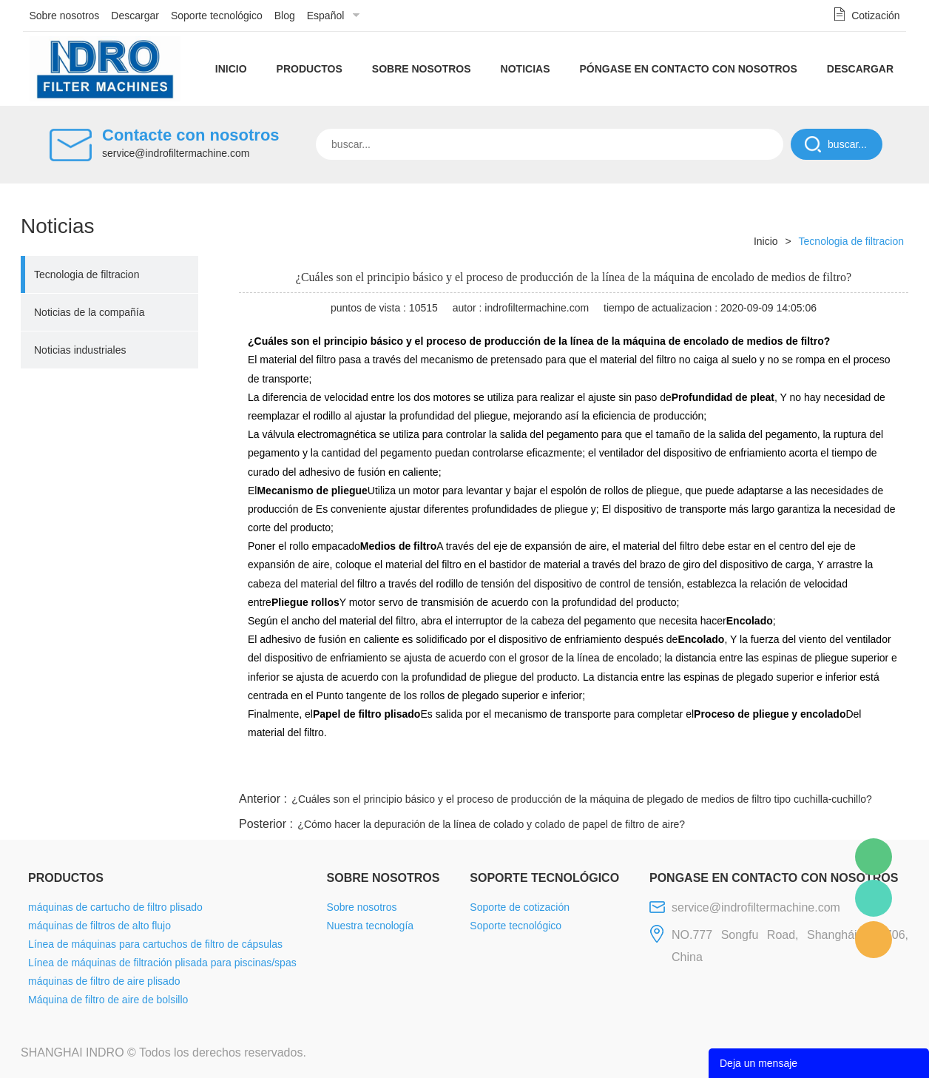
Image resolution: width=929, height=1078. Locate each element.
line (683, 771)
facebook (643, 771)
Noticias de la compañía (89, 312)
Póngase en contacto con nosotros (688, 69)
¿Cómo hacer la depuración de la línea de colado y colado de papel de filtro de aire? (491, 824)
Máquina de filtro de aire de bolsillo (108, 999)
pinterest (802, 771)
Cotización (875, 15)
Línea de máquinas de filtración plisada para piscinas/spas (162, 962)
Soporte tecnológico (217, 15)
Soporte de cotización (520, 907)
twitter (723, 771)
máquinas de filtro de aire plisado (104, 981)
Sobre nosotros (64, 15)
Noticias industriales (80, 350)
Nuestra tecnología (370, 926)
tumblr (842, 771)
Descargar (135, 15)
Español (326, 15)
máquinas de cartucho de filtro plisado (115, 907)
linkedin (882, 771)
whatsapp (762, 771)
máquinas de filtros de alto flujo (99, 926)
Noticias (525, 69)
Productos (309, 69)
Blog (284, 15)
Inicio (231, 69)
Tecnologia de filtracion (86, 274)
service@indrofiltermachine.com (175, 153)
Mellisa (873, 898)
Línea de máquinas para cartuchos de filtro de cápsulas (155, 944)
